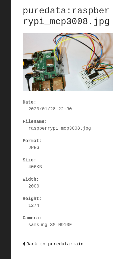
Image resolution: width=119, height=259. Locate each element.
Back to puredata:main (53, 244)
